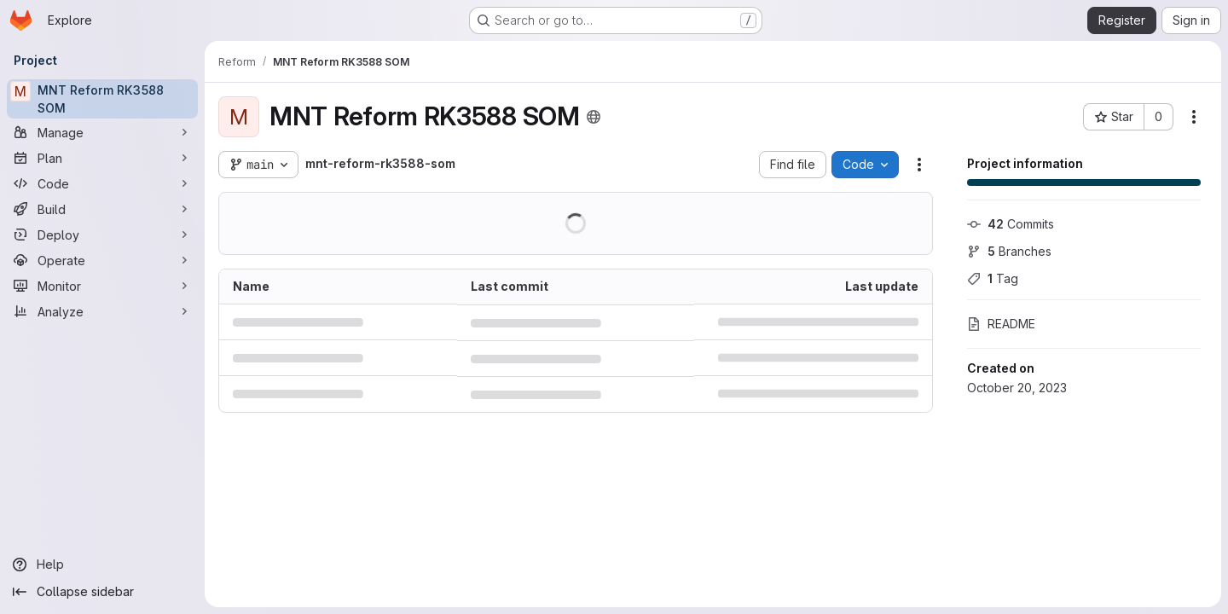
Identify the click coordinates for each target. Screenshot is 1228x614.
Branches (1009, 251)
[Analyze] (102, 311)
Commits (1010, 224)
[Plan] (102, 158)
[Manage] (102, 132)
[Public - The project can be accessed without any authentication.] (593, 117)
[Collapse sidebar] (102, 592)
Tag (992, 278)
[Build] (102, 209)
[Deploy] (102, 234)
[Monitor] (102, 286)
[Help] (102, 564)
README (1001, 323)
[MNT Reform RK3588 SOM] (102, 99)
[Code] (102, 183)
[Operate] (102, 260)
